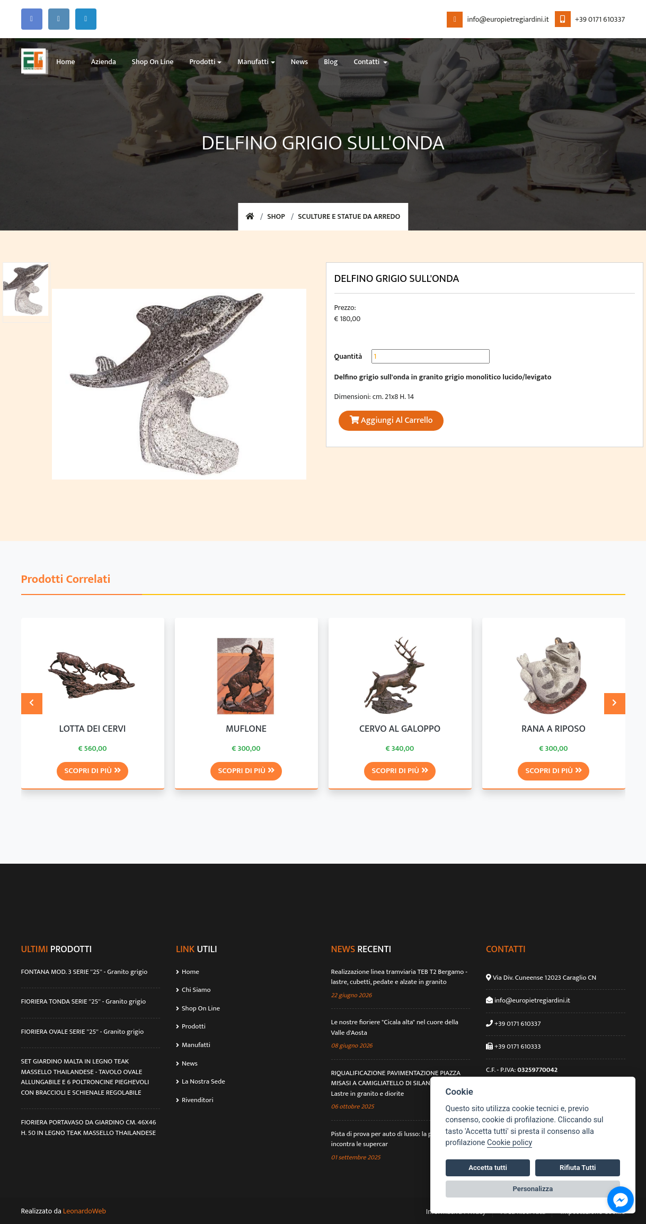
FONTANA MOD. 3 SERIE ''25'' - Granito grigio (84, 971)
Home (187, 971)
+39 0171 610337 (590, 19)
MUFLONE (246, 729)
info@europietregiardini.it (497, 19)
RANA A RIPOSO (553, 729)
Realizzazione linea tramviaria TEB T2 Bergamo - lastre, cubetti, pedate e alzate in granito (399, 976)
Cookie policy (509, 1142)
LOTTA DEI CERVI (92, 729)
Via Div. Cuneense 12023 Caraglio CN (543, 977)
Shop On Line (198, 1008)
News (187, 1062)
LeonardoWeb (84, 1210)
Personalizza (533, 1189)
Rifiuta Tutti (578, 1168)
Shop (276, 217)
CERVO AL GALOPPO (399, 729)
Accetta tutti (487, 1168)
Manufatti (193, 1044)
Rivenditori (194, 1099)
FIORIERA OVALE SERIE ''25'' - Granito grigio (82, 1031)
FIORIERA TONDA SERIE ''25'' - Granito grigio (83, 1001)
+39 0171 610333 (517, 1046)
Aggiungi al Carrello (391, 420)
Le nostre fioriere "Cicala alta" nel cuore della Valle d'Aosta (394, 1027)
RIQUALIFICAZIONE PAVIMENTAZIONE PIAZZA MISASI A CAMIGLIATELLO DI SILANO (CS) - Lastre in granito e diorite (396, 1083)
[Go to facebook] (620, 1199)
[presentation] (31, 703)
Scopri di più (92, 770)
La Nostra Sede (200, 1081)
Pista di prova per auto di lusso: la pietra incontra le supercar (388, 1139)
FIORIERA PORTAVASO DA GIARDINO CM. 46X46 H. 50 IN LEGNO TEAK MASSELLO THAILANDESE (88, 1127)
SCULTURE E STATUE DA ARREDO (349, 217)
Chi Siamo (193, 989)
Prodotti (191, 1026)
